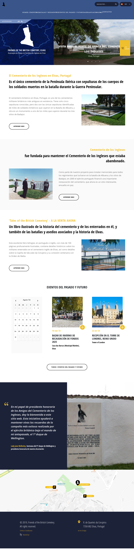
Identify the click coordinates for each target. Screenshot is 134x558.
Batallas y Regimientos (40, 10)
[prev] (16, 300)
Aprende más (19, 126)
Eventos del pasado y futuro (67, 10)
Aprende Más (19, 268)
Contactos (125, 10)
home (6, 10)
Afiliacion (97, 10)
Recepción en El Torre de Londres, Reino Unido (106, 337)
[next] (37, 300)
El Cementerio (19, 10)
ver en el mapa (89, 535)
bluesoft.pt (27, 544)
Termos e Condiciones (29, 535)
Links (111, 10)
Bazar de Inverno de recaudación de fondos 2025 (65, 339)
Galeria (86, 10)
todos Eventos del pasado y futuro (67, 367)
